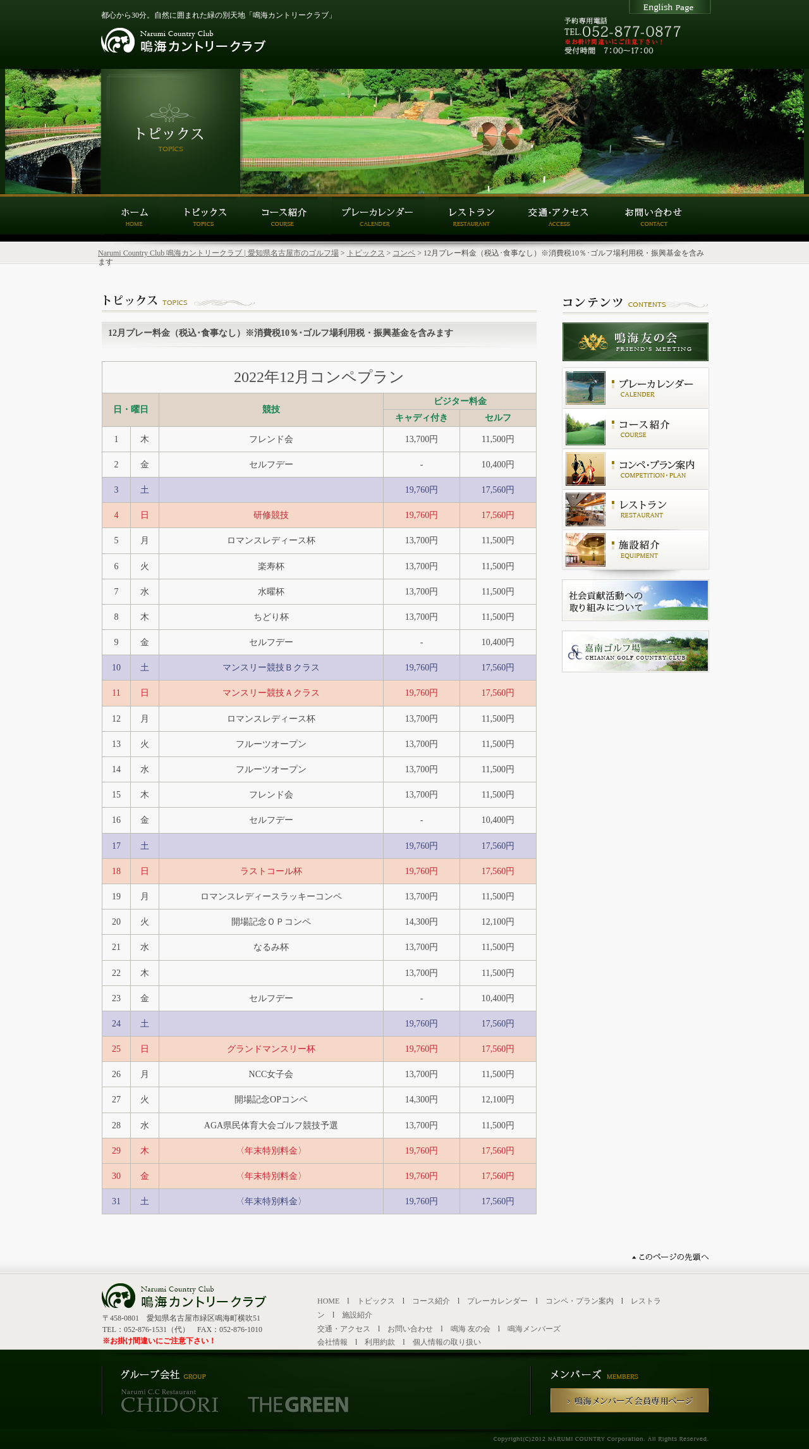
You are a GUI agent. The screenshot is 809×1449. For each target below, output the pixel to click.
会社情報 (332, 1342)
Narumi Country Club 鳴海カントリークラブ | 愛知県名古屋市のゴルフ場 (218, 253)
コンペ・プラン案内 (579, 1301)
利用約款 (380, 1342)
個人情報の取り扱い (447, 1342)
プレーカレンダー (497, 1301)
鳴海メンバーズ (534, 1328)
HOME (328, 1301)
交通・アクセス (343, 1328)
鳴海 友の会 (470, 1328)
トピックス (366, 253)
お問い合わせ (410, 1328)
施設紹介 (357, 1314)
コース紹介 (431, 1301)
